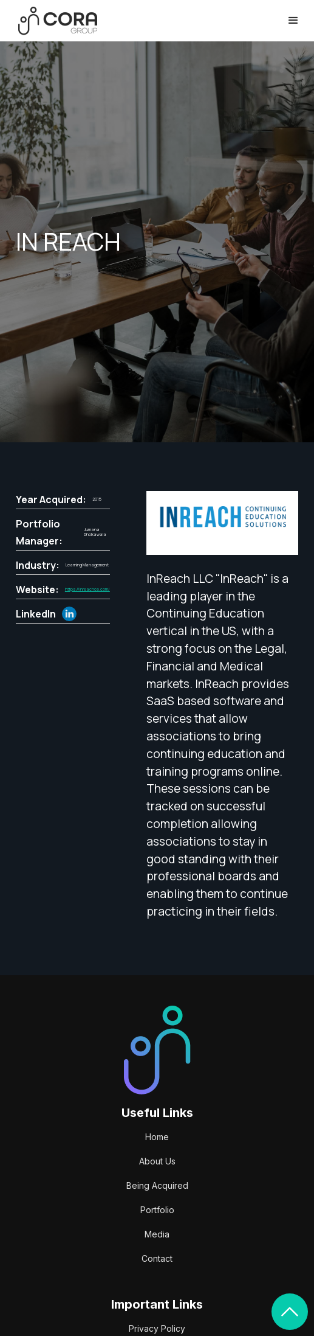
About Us (157, 1161)
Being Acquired (157, 1185)
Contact (157, 1258)
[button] (293, 20)
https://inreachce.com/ (87, 589)
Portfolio (157, 1210)
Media (157, 1234)
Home (157, 1137)
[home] (54, 21)
